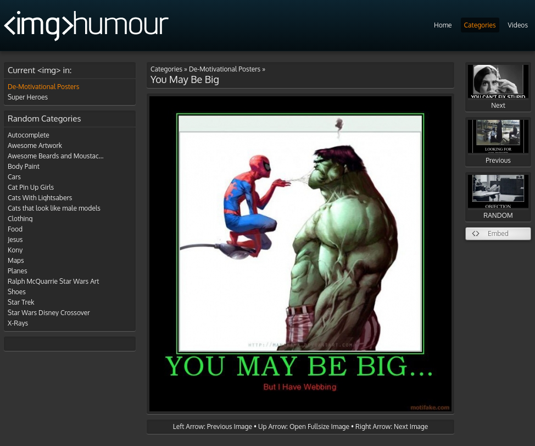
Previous (498, 142)
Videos (518, 25)
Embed (498, 233)
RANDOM (498, 197)
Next (498, 87)
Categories (480, 25)
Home (443, 25)
